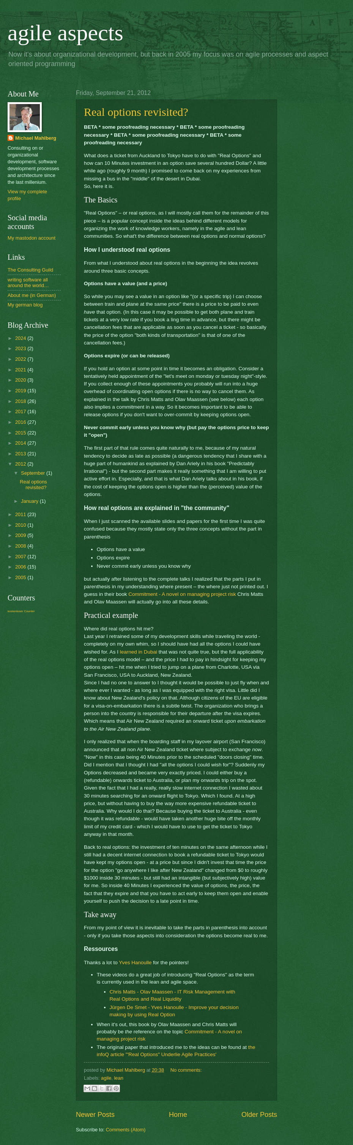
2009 (21, 535)
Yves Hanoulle (135, 962)
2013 (21, 453)
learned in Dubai (138, 652)
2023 (21, 348)
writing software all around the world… (28, 282)
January (30, 501)
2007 (21, 556)
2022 (21, 359)
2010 (21, 525)
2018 (21, 401)
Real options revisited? (136, 112)
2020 (21, 380)
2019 (21, 390)
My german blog (25, 305)
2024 (21, 338)
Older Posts (259, 1114)
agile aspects (65, 32)
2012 (21, 464)
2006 (21, 567)
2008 (21, 546)
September (33, 473)
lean (118, 1078)
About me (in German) (32, 295)
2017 (21, 411)
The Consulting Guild (30, 270)
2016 (21, 422)
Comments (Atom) (125, 1129)
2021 (21, 370)
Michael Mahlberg (35, 138)
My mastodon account (31, 238)
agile (106, 1078)
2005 (21, 577)
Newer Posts (95, 1114)
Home (178, 1114)
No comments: (186, 1070)
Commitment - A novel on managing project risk (182, 594)
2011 (21, 514)
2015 (21, 433)
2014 (21, 443)
